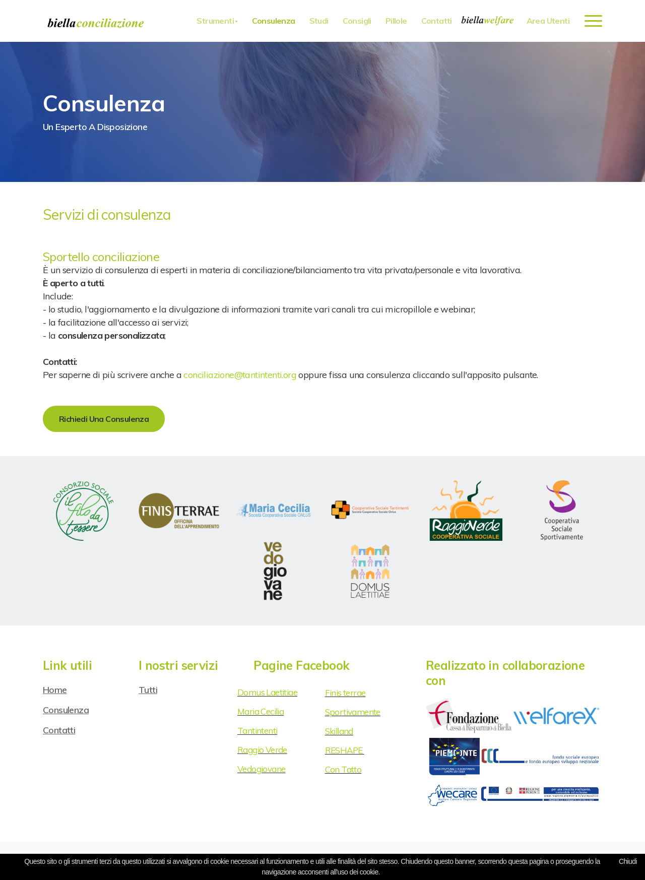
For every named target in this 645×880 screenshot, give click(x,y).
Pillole (396, 21)
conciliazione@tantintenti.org (239, 375)
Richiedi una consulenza (104, 419)
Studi (319, 21)
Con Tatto (343, 769)
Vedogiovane (261, 769)
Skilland (339, 731)
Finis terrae (345, 692)
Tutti (148, 690)
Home (55, 690)
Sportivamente (352, 712)
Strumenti (215, 21)
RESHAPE (344, 750)
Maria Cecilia (260, 711)
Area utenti (548, 21)
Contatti (436, 21)
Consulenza (273, 21)
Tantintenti (257, 730)
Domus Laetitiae (267, 692)
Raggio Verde (262, 749)
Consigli (357, 21)
